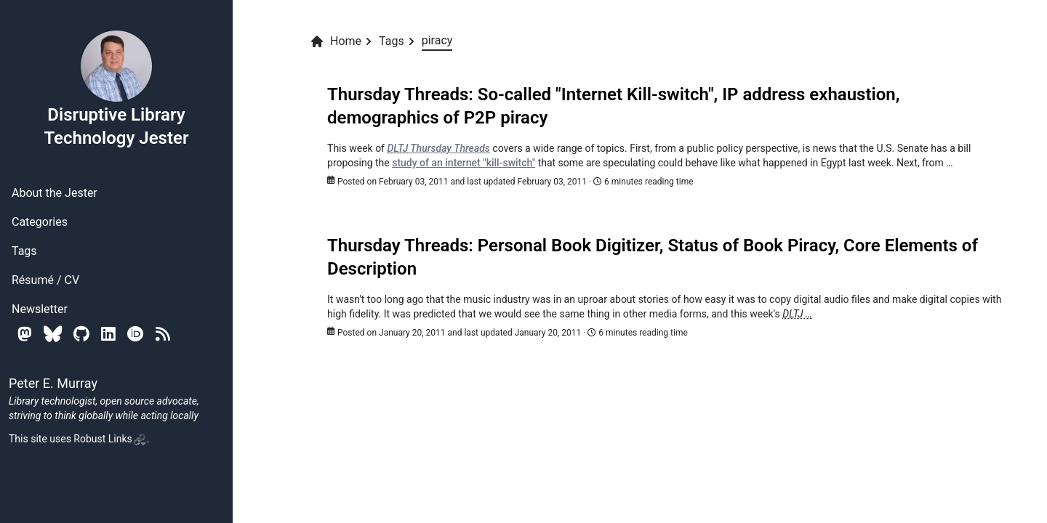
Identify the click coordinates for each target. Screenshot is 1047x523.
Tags (24, 251)
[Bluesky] (53, 333)
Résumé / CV (45, 280)
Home (335, 41)
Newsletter (40, 309)
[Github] (81, 333)
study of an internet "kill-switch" (463, 163)
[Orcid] (135, 333)
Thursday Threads (438, 148)
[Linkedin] (108, 333)
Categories (40, 222)
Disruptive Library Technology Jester (116, 88)
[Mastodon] (24, 333)
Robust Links (109, 439)
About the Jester (54, 193)
